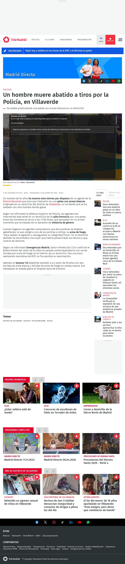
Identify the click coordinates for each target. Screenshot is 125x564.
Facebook (84, 81)
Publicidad (61, 547)
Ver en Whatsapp (88, 522)
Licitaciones (110, 547)
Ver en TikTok (62, 523)
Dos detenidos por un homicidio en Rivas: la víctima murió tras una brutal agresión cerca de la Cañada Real (97, 246)
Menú (120, 40)
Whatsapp (119, 81)
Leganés (107, 269)
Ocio (6, 406)
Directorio (51, 547)
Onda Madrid (66, 40)
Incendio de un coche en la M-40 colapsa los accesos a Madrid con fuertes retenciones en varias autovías (97, 222)
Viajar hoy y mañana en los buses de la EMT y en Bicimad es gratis (58, 51)
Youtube (113, 81)
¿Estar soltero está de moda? (21, 393)
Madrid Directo (12, 456)
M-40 (105, 220)
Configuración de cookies (80, 549)
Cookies (65, 549)
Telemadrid (16, 536)
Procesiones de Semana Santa (99, 456)
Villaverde (54, 204)
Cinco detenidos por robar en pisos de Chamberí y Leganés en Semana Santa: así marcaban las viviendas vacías (97, 271)
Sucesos (7, 90)
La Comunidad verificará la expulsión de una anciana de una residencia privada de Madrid (97, 295)
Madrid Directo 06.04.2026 (61, 443)
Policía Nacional (12, 201)
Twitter (90, 81)
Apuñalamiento (91, 497)
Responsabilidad (24, 547)
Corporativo (11, 542)
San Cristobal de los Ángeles (59, 497)
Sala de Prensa (9, 547)
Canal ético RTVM (10, 549)
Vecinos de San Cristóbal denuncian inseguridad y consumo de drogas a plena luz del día (61, 484)
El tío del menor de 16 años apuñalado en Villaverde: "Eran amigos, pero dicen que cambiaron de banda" (101, 484)
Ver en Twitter (45, 523)
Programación (84, 40)
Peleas (49, 321)
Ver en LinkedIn (71, 522)
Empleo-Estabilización (94, 547)
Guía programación (50, 536)
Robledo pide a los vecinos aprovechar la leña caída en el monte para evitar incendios (97, 319)
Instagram (96, 81)
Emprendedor (91, 406)
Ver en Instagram (54, 522)
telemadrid (11, 559)
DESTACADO (14, 51)
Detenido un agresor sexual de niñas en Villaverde (21, 484)
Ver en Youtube (79, 522)
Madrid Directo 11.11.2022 (21, 443)
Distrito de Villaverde (12, 321)
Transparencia (39, 547)
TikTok (101, 81)
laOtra (38, 536)
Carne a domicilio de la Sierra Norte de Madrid (101, 393)
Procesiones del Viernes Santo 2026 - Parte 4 (101, 443)
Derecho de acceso (75, 547)
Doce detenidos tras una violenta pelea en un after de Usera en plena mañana (97, 203)
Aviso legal (55, 549)
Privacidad (45, 549)
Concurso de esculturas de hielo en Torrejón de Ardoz (61, 393)
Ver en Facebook (36, 523)
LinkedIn (107, 81)
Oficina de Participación (29, 549)
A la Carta (49, 40)
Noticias (35, 40)
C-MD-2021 (62, 67)
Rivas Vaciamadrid (111, 245)
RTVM (6, 531)
